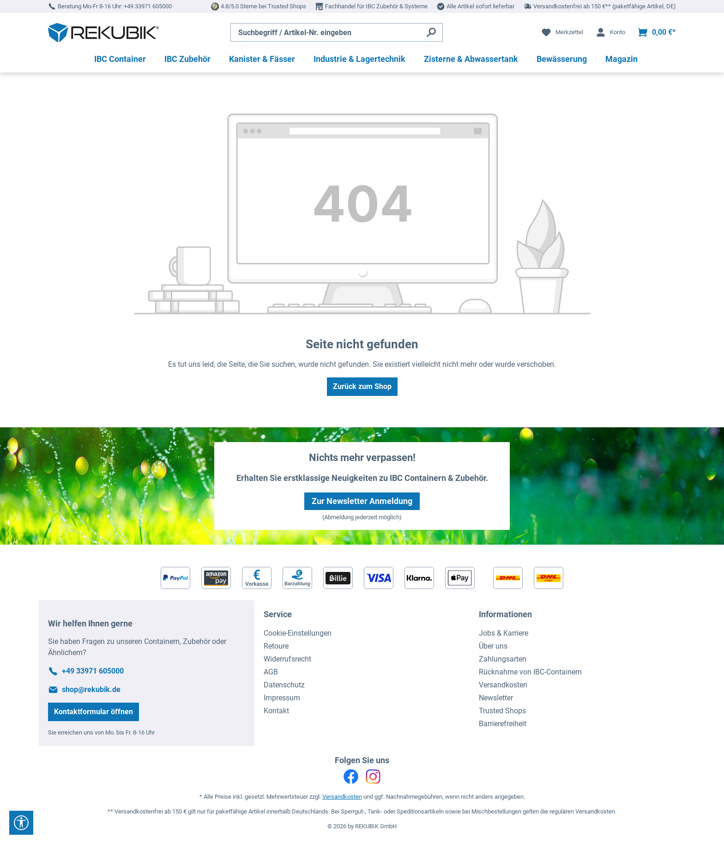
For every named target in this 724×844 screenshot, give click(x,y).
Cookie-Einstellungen (298, 633)
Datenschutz (284, 684)
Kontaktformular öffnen (93, 711)
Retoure (276, 646)
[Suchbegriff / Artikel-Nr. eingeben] (325, 32)
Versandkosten (503, 684)
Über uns (493, 646)
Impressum (282, 697)
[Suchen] (431, 32)
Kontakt (276, 710)
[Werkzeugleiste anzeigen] (21, 823)
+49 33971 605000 (148, 6)
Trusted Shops (502, 710)
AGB (271, 672)
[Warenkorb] (656, 32)
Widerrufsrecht (287, 659)
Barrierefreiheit (502, 723)
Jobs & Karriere (503, 633)
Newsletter (496, 697)
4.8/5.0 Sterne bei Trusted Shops (263, 6)
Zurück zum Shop (362, 386)
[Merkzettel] (562, 32)
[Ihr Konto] (610, 32)
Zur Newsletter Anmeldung (362, 501)
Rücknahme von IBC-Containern (530, 672)
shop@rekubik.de (91, 689)
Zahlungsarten (502, 659)
